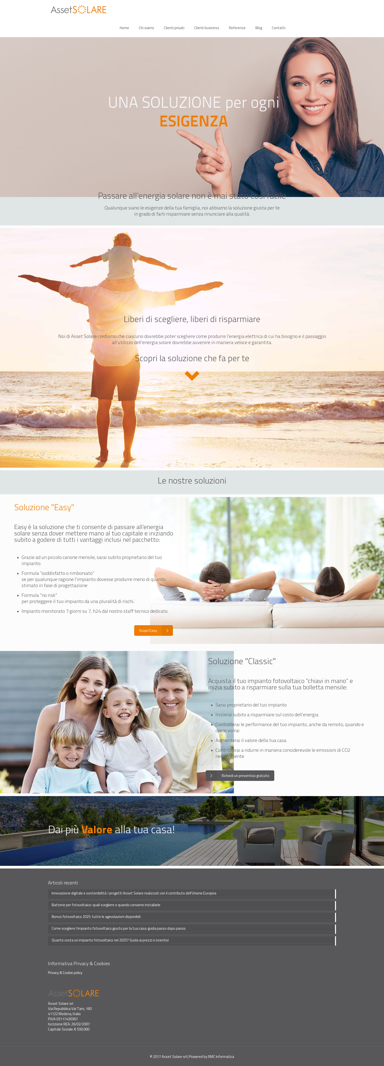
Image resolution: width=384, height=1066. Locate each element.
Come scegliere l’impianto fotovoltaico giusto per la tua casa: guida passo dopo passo (119, 927)
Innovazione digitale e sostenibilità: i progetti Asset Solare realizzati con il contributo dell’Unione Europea (134, 892)
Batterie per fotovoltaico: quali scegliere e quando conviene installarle (106, 904)
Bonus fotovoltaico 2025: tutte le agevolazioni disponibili (96, 915)
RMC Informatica (221, 1055)
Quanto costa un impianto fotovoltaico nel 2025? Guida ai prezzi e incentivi (110, 939)
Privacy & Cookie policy (65, 971)
